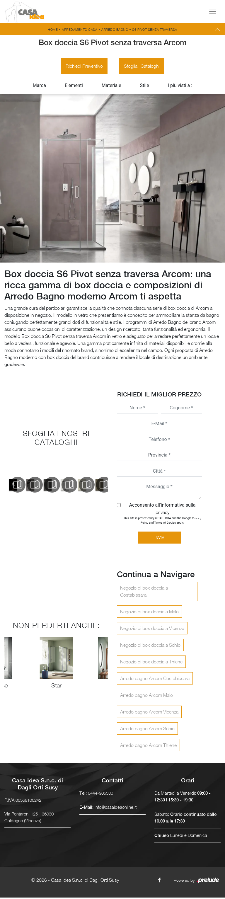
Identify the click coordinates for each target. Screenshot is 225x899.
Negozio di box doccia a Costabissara (144, 592)
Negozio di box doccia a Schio (150, 646)
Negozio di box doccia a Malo (149, 612)
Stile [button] (144, 86)
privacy (162, 513)
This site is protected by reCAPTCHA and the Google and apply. (162, 521)
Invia (159, 539)
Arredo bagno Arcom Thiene (148, 746)
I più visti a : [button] (180, 86)
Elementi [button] (74, 86)
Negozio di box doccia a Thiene (151, 662)
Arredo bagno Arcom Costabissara (155, 679)
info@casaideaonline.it (116, 808)
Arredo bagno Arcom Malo (146, 696)
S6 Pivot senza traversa (154, 29)
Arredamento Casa (79, 29)
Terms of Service (165, 523)
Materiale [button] (111, 86)
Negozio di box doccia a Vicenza (152, 629)
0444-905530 (100, 794)
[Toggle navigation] (213, 11)
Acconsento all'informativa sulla (162, 509)
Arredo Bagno (114, 29)
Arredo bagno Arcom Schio (147, 729)
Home (53, 29)
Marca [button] (39, 86)
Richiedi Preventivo (84, 66)
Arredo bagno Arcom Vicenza (149, 713)
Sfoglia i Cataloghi (142, 66)
